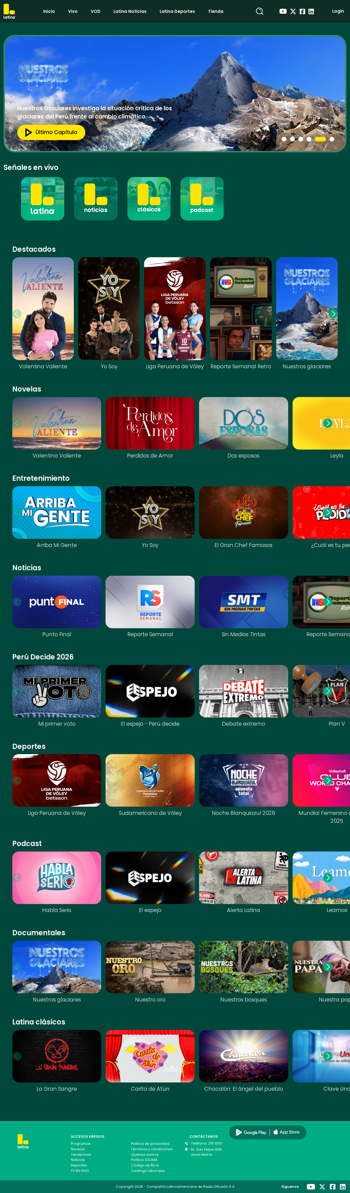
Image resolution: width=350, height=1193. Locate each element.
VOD (95, 11)
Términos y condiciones (152, 1149)
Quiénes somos (145, 1154)
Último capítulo (48, 132)
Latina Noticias (130, 11)
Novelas (78, 1149)
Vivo (73, 11)
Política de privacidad (150, 1143)
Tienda (215, 11)
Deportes (79, 1165)
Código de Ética (145, 1165)
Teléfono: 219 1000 (206, 1143)
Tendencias (81, 1154)
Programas (81, 1143)
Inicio (49, 11)
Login (338, 11)
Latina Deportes (177, 11)
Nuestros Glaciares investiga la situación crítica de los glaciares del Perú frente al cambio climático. (94, 112)
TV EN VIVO (80, 1170)
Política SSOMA (144, 1159)
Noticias (78, 1159)
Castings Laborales (148, 1170)
